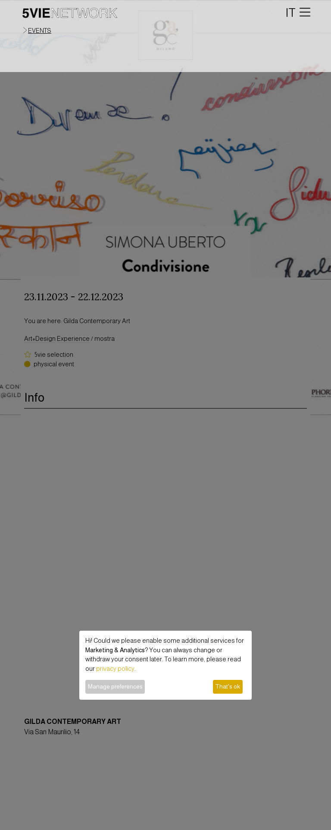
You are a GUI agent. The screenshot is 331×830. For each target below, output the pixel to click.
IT (291, 12)
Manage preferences (115, 686)
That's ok (227, 686)
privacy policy (115, 668)
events (39, 30)
